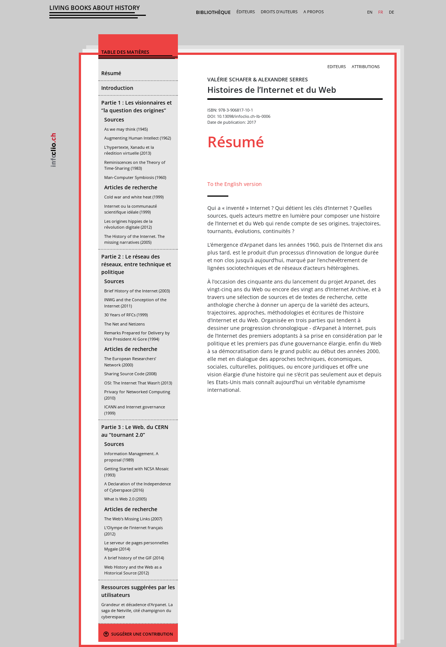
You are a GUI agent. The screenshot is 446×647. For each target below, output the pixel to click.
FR (380, 12)
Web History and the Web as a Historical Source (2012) (133, 570)
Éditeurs (245, 11)
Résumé (111, 73)
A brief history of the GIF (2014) (134, 557)
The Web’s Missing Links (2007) (133, 518)
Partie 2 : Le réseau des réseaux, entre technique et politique (136, 264)
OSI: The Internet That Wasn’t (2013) (138, 383)
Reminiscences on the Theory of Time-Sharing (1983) (134, 165)
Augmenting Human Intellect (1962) (137, 138)
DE (391, 12)
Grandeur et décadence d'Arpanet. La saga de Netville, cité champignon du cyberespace (137, 610)
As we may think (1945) (126, 129)
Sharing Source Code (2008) (130, 373)
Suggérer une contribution (138, 634)
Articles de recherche (130, 187)
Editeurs (336, 66)
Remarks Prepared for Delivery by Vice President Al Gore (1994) (137, 336)
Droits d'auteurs (279, 11)
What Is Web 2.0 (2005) (125, 499)
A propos (313, 11)
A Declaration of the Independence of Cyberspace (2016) (137, 487)
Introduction (117, 87)
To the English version (234, 183)
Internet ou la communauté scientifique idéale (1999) (130, 209)
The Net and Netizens (124, 324)
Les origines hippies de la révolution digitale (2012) (128, 224)
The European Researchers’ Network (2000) (130, 362)
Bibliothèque (213, 12)
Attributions (366, 66)
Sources (114, 119)
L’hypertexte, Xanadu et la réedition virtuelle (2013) (129, 150)
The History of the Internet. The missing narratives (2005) (134, 239)
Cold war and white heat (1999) (134, 197)
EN (369, 12)
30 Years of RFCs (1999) (126, 314)
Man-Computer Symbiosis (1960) (135, 177)
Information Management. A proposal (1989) (131, 457)
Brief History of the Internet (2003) (137, 290)
